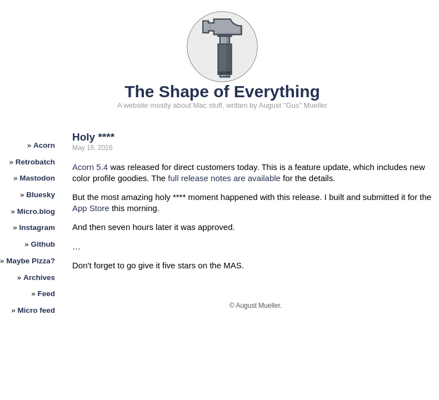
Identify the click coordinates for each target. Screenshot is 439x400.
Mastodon (37, 178)
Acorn (44, 145)
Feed (47, 293)
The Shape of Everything (222, 91)
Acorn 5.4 (90, 167)
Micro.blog (36, 211)
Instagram (37, 227)
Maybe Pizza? (30, 261)
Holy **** (93, 137)
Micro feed (37, 310)
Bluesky (40, 195)
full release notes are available (224, 178)
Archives (39, 277)
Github (43, 244)
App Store (90, 208)
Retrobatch (35, 162)
